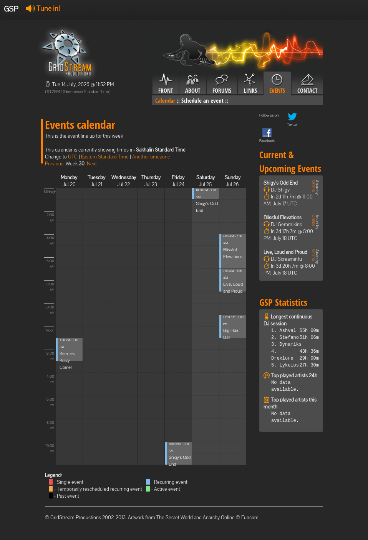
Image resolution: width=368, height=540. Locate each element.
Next (92, 163)
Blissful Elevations (283, 217)
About (192, 83)
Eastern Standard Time (105, 156)
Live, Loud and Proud (285, 252)
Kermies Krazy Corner (67, 360)
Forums (221, 83)
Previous (54, 163)
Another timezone (151, 156)
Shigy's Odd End (281, 183)
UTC (73, 156)
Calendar (165, 100)
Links (250, 83)
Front (165, 83)
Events (277, 83)
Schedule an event (202, 100)
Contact (307, 83)
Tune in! (43, 8)
